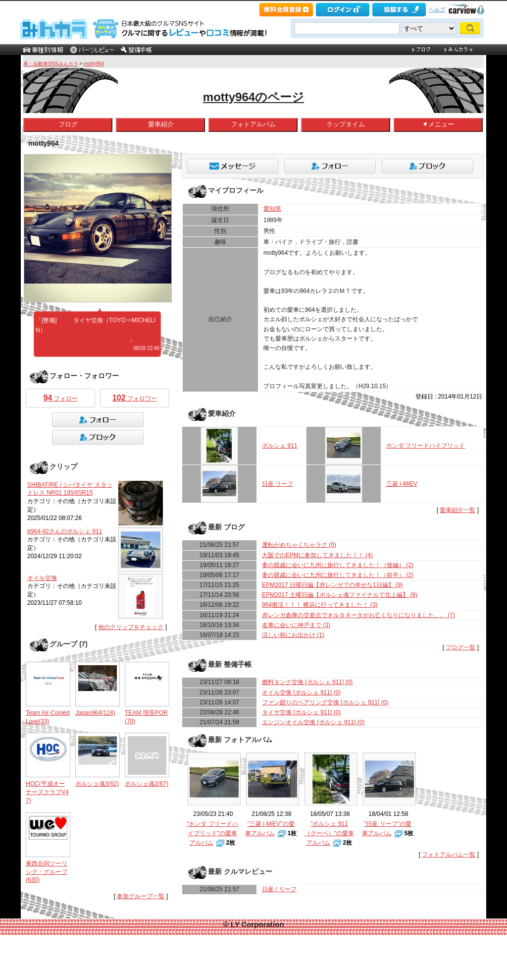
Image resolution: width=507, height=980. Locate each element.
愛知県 (272, 208)
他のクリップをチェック (130, 627)
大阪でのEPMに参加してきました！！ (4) (317, 555)
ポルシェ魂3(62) (97, 783)
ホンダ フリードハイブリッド (425, 445)
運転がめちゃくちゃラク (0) (299, 544)
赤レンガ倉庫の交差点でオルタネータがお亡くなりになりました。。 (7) (358, 615)
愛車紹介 (161, 124)
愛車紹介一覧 (457, 510)
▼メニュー (438, 124)
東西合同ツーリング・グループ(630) (46, 872)
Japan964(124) (95, 712)
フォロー (60, 398)
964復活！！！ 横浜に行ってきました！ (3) (319, 604)
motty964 (94, 63)
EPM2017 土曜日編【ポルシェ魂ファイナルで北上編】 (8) (339, 594)
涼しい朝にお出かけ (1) (293, 635)
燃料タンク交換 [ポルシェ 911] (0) (307, 682)
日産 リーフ (277, 483)
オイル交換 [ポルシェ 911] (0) (301, 692)
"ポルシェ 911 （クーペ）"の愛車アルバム (329, 833)
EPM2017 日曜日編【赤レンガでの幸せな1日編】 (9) (332, 584)
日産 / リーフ (279, 889)
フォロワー (134, 398)
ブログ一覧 (460, 647)
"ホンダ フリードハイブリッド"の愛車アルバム (212, 833)
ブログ (68, 124)
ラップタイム (345, 124)
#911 (65, 320)
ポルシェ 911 (279, 445)
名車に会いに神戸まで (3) (296, 625)
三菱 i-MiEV (401, 483)
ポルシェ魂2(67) (146, 783)
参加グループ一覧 (140, 896)
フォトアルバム (253, 124)
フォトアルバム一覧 (448, 854)
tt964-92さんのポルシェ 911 (64, 531)
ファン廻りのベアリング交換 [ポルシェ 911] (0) (325, 702)
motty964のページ (253, 97)
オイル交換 (42, 578)
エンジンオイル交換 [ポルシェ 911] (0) (313, 722)
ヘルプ (437, 9)
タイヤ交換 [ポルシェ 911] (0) (301, 712)
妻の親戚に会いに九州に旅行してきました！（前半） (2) (337, 575)
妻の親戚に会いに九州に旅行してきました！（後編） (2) (337, 565)
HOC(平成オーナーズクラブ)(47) (47, 792)
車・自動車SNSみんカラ (50, 63)
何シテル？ (116, 348)
